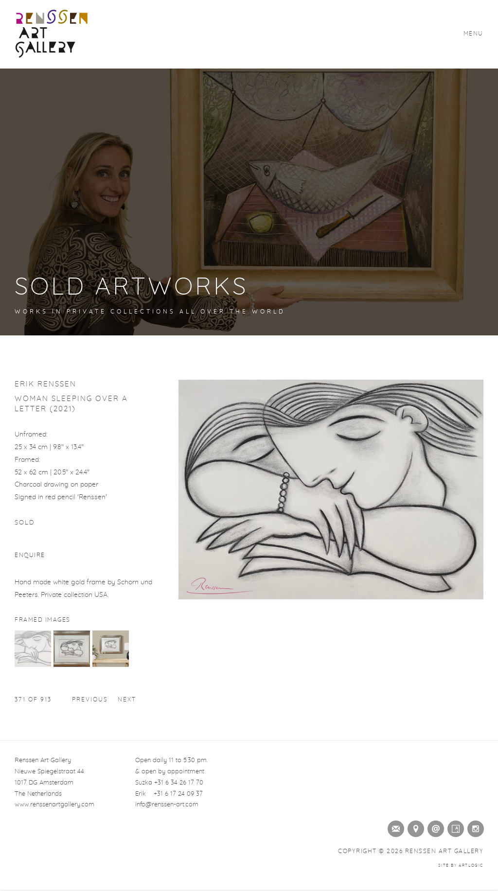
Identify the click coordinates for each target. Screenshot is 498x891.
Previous (90, 699)
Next (127, 699)
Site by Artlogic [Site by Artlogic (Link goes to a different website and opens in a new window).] (460, 866)
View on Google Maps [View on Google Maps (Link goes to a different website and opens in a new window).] (414, 827)
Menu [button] (473, 33)
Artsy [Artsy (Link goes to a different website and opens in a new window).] (453, 827)
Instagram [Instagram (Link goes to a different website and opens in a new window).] (473, 827)
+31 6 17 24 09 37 (178, 794)
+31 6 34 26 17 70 (178, 783)
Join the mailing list (394, 827)
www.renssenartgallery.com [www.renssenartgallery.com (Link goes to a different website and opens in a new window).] (54, 805)
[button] (33, 665)
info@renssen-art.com (166, 805)
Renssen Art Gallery (51, 34)
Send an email (433, 827)
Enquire (30, 555)
